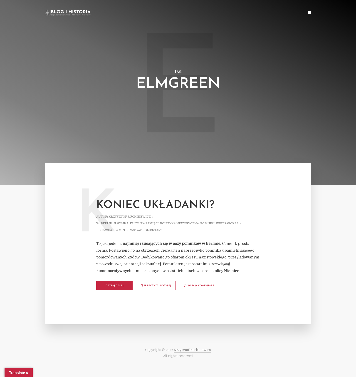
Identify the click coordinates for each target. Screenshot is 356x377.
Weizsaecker (227, 223)
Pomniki (207, 223)
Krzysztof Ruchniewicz (130, 216)
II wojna (121, 223)
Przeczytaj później (156, 285)
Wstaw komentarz (146, 230)
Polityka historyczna (179, 223)
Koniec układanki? (155, 205)
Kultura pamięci (144, 223)
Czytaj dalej (115, 286)
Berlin (106, 223)
